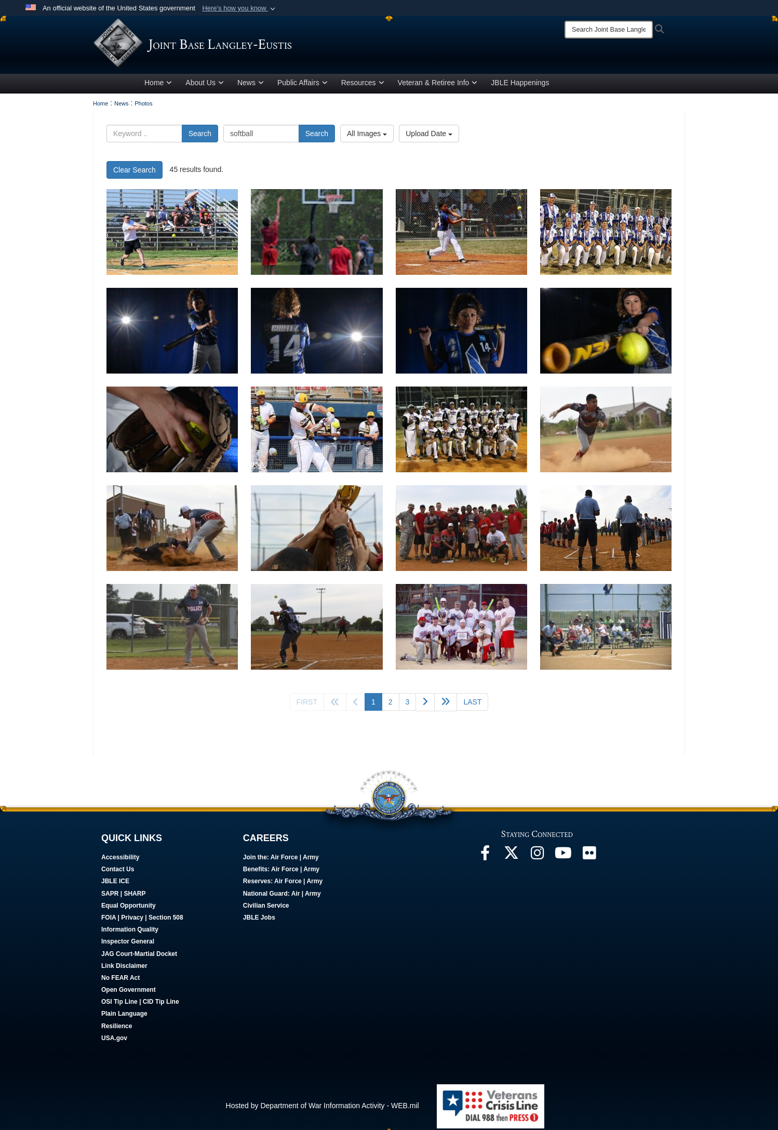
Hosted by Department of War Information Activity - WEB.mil (322, 1108)
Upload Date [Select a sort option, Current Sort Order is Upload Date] (429, 135)
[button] (239, 8)
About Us (204, 85)
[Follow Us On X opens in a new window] (511, 858)
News (250, 85)
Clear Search (134, 172)
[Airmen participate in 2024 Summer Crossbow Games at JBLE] (172, 234)
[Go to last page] (472, 704)
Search (200, 135)
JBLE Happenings (520, 85)
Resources (362, 85)
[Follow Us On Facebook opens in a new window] (485, 858)
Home (158, 85)
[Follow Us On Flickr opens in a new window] (589, 858)
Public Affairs (302, 85)
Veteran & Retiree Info (438, 85)
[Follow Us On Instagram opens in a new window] (537, 858)
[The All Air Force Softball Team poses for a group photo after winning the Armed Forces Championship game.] (606, 234)
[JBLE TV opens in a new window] (563, 858)
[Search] (609, 29)
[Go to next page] (425, 704)
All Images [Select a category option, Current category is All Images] (367, 135)
